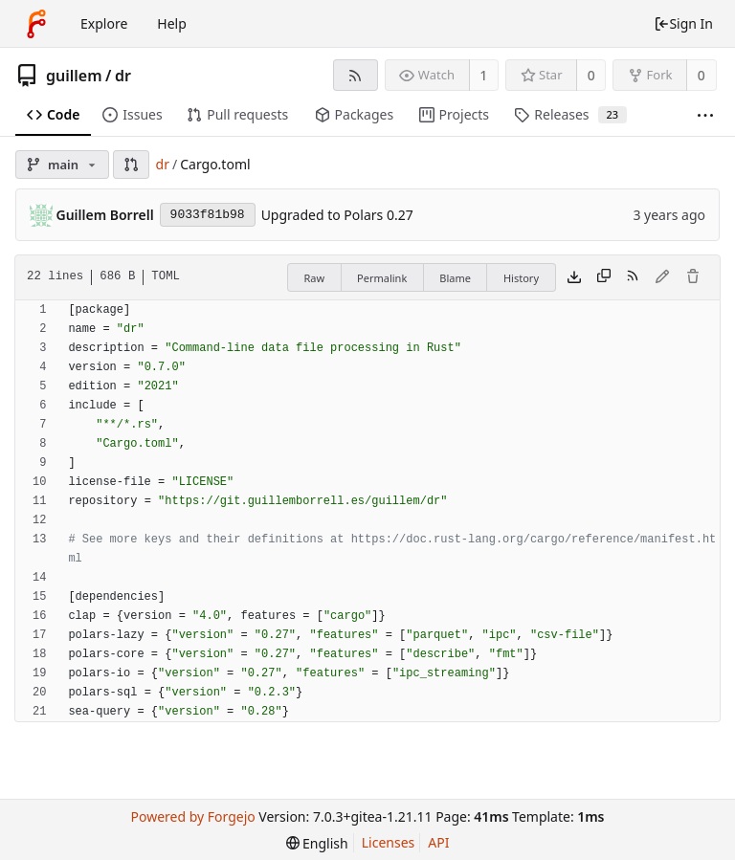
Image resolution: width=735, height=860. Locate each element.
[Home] (36, 24)
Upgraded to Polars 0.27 (337, 215)
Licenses (388, 842)
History (521, 278)
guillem (74, 75)
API (438, 842)
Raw (313, 278)
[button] (131, 164)
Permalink (382, 278)
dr (123, 75)
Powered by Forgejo (192, 816)
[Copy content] (604, 277)
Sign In (683, 23)
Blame (455, 278)
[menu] (317, 843)
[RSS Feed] (355, 75)
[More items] (705, 115)
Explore (103, 23)
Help (172, 23)
